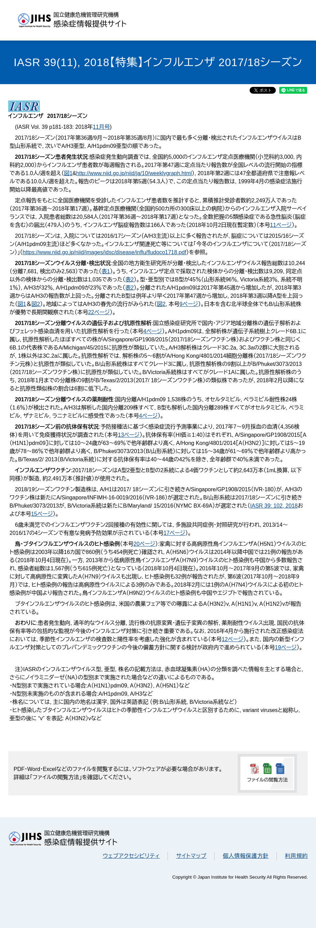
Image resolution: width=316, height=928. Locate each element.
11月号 (101, 127)
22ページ (99, 312)
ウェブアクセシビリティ (131, 856)
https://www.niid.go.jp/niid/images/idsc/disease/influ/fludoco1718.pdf (104, 252)
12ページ (232, 639)
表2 (129, 279)
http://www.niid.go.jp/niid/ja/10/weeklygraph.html (134, 173)
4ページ (152, 331)
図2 (36, 304)
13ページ (129, 435)
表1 (105, 271)
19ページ (286, 647)
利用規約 (296, 856)
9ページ (188, 304)
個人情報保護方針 (245, 856)
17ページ (174, 533)
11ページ (281, 225)
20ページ (144, 544)
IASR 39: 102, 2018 (274, 506)
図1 (68, 173)
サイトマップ (191, 856)
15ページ (42, 514)
